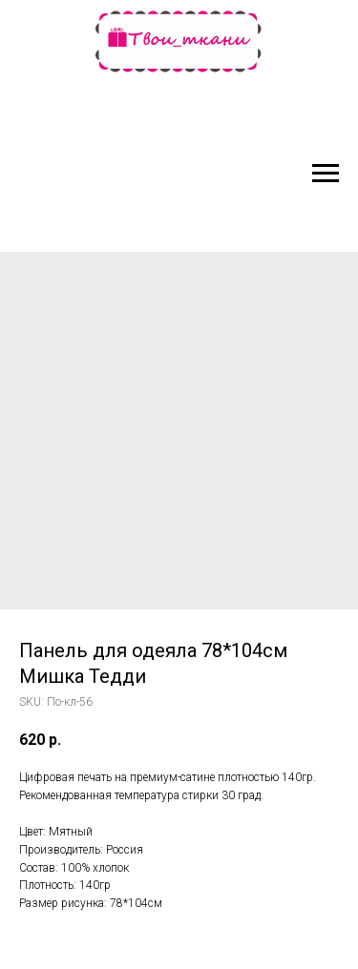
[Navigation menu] (325, 173)
